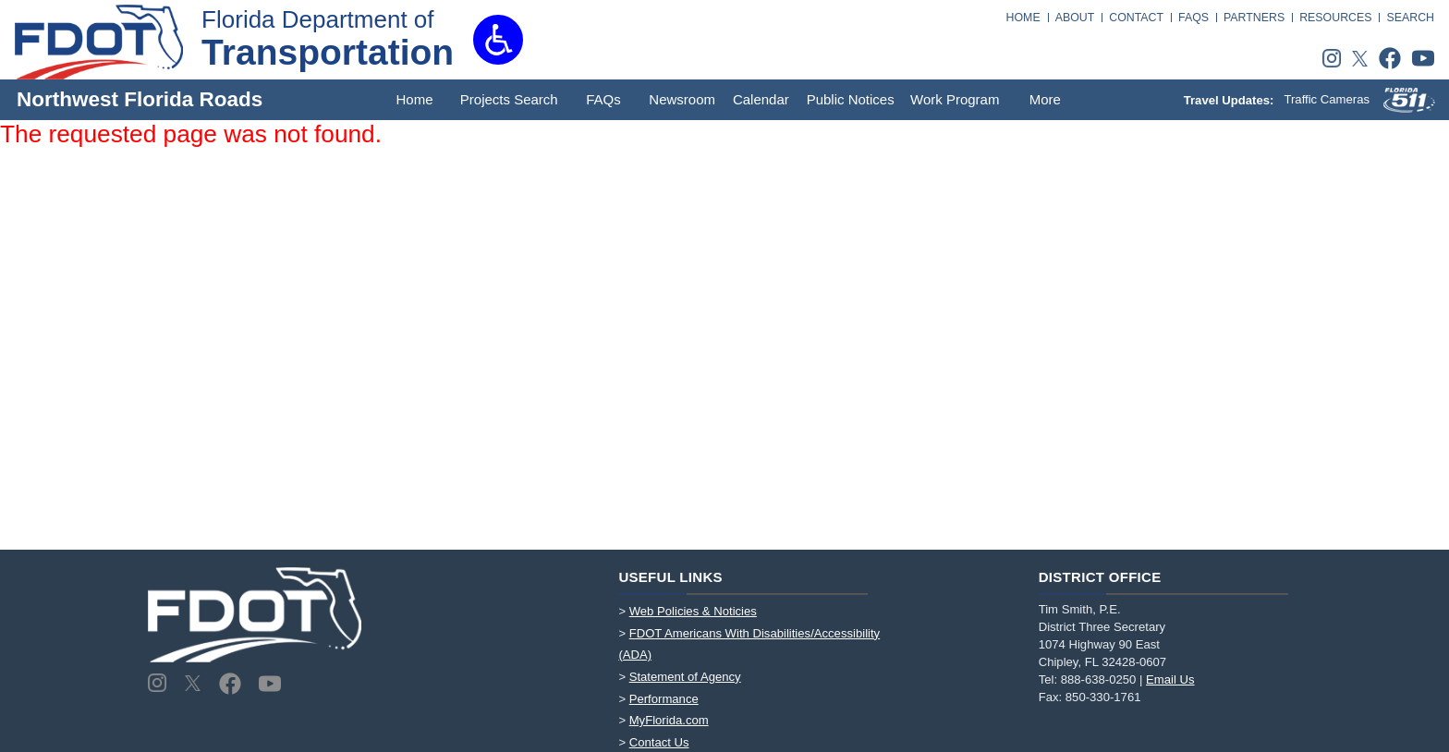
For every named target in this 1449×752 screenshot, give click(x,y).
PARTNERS (1254, 17)
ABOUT (1075, 17)
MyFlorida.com (669, 720)
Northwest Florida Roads (139, 99)
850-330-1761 (1103, 697)
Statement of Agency (685, 677)
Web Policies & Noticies (693, 611)
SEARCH (1410, 17)
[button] (498, 39)
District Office (1100, 577)
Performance (664, 699)
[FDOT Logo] (99, 42)
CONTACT (1136, 17)
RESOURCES (1335, 17)
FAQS (1193, 17)
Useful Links (670, 577)
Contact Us (659, 742)
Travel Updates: (1230, 99)
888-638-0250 (1099, 679)
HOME (1023, 17)
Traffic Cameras (1327, 99)
